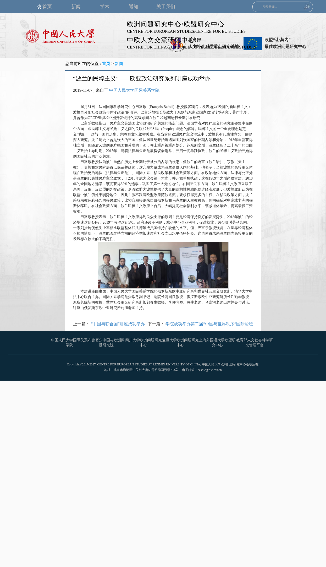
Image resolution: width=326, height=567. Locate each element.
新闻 (119, 63)
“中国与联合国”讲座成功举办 (118, 324)
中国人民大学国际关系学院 (134, 90)
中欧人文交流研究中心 (161, 39)
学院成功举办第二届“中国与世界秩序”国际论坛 (209, 324)
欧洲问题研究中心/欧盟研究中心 (176, 24)
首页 (106, 63)
